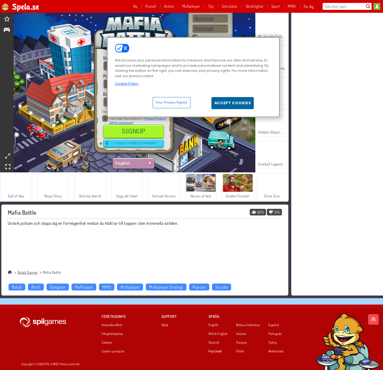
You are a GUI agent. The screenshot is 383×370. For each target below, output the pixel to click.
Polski (240, 351)
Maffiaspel (84, 287)
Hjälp (164, 325)
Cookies (107, 342)
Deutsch (214, 342)
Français (241, 342)
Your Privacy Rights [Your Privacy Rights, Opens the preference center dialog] (172, 102)
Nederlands (276, 351)
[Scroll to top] (373, 319)
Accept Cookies (232, 103)
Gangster (57, 287)
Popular (199, 287)
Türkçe (272, 342)
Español (273, 325)
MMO (106, 287)
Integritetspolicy (112, 334)
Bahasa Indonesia (248, 325)
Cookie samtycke (113, 351)
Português (275, 334)
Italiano (241, 334)
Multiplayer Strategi (166, 287)
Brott (35, 287)
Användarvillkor (112, 325)
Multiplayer (130, 287)
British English (218, 334)
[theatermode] (7, 156)
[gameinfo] (6, 30)
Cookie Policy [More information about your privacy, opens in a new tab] (126, 83)
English (213, 325)
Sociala (221, 287)
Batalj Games (28, 272)
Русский (215, 351)
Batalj (17, 287)
